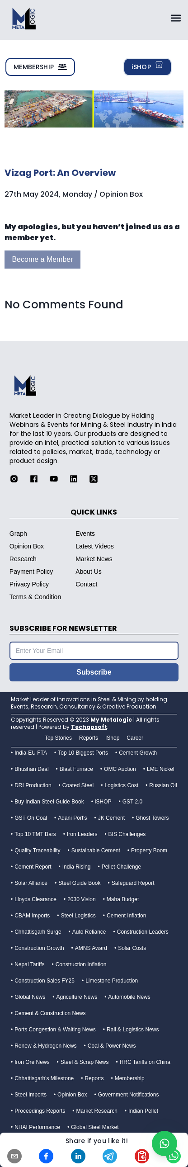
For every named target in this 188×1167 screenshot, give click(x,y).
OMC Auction (120, 769)
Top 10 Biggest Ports (83, 753)
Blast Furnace (76, 769)
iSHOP (148, 66)
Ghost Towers (152, 818)
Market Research (96, 1111)
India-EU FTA (30, 753)
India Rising (76, 867)
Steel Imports (30, 1094)
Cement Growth (138, 753)
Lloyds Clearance (35, 899)
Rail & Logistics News (133, 1029)
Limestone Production (111, 981)
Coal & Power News (112, 1046)
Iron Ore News (31, 1062)
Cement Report (32, 867)
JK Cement (111, 818)
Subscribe (93, 672)
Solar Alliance (30, 883)
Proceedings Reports (39, 1111)
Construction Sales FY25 (44, 981)
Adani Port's (72, 818)
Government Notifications (128, 1094)
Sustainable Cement (95, 850)
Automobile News (129, 997)
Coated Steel (78, 785)
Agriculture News (76, 997)
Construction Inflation (81, 964)
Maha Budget (123, 899)
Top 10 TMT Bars (35, 834)
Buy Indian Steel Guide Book (49, 801)
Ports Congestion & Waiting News (55, 1029)
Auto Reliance (89, 932)
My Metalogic (111, 719)
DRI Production (32, 785)
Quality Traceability (37, 850)
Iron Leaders (82, 834)
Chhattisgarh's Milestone (44, 1078)
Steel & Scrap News (85, 1062)
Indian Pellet (143, 1111)
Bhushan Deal (31, 769)
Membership (130, 1078)
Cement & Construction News (49, 1013)
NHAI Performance (37, 1127)
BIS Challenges (127, 834)
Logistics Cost (121, 785)
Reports (94, 1078)
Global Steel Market (94, 1127)
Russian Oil (163, 785)
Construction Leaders (143, 932)
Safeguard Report (133, 883)
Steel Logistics (78, 915)
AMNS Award (91, 948)
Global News (29, 997)
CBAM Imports (32, 915)
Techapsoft (89, 727)
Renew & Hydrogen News (45, 1046)
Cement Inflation (126, 915)
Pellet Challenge (121, 867)
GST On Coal (30, 818)
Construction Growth (39, 948)
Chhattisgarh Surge (37, 932)
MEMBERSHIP (40, 66)
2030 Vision (81, 899)
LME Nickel (160, 769)
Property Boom (149, 850)
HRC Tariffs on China (145, 1062)
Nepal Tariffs (29, 964)
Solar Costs (132, 948)
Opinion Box (72, 1094)
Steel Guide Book (79, 883)
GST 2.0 (132, 801)
